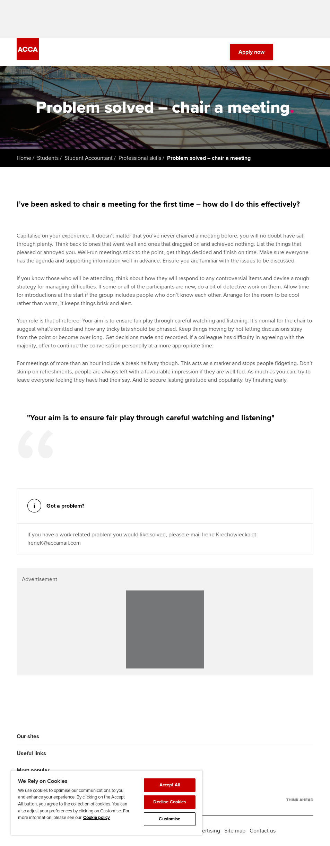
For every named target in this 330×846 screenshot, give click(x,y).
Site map (234, 830)
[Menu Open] (309, 52)
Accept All (169, 785)
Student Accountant (88, 158)
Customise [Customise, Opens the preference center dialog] (169, 819)
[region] (106, 802)
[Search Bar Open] (289, 52)
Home (24, 158)
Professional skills (140, 158)
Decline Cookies (169, 802)
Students (48, 158)
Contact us (263, 830)
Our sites (28, 736)
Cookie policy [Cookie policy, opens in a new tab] (96, 817)
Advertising (206, 830)
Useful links (31, 753)
